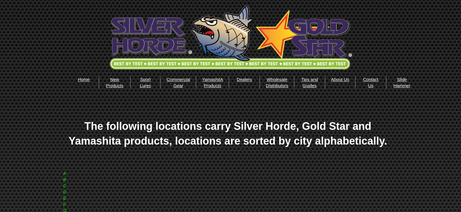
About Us (340, 79)
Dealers (244, 79)
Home (84, 79)
